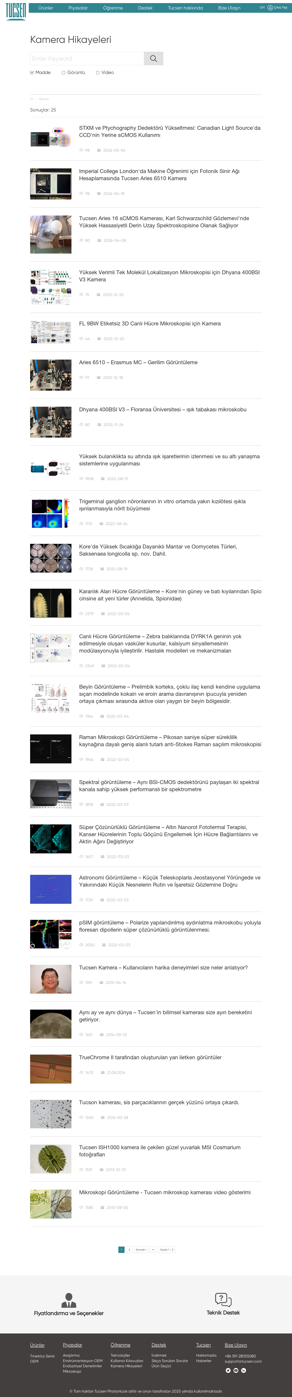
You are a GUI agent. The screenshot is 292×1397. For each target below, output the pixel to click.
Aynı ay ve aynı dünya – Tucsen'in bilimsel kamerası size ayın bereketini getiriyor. (168, 1011)
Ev (31, 99)
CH (263, 7)
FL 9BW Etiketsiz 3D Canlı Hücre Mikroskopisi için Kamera (145, 324)
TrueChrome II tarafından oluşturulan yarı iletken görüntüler (144, 1056)
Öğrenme (44, 99)
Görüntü (73, 72)
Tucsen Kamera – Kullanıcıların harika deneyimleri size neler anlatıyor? (157, 966)
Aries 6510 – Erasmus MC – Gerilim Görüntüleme (134, 363)
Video (103, 72)
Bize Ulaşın (240, 1343)
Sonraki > (142, 1247)
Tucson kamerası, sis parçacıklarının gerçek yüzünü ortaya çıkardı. (151, 1101)
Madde (42, 72)
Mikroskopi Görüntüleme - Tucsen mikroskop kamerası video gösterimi (157, 1191)
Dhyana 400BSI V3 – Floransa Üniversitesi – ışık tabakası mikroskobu (156, 410)
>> (153, 1247)
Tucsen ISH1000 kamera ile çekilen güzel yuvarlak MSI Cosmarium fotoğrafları (166, 1146)
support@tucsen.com (245, 1360)
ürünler (37, 1343)
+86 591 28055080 (243, 1354)
